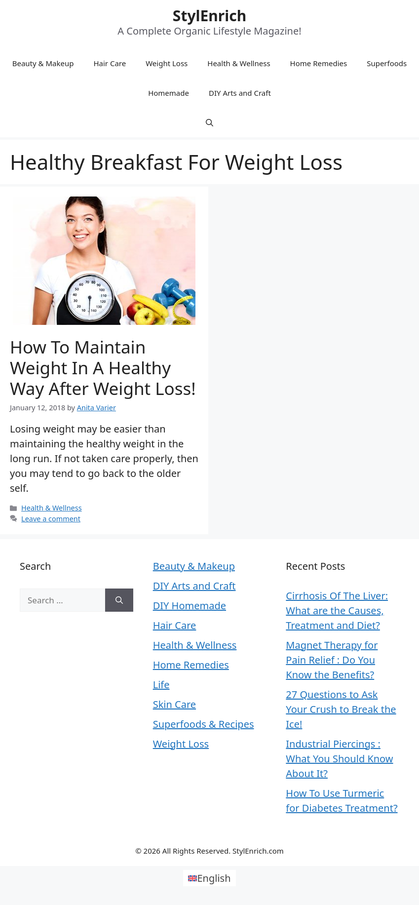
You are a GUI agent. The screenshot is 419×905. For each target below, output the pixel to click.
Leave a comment (50, 518)
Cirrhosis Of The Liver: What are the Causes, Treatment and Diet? (337, 610)
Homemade (168, 93)
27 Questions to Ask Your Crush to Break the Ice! (341, 709)
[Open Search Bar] (209, 122)
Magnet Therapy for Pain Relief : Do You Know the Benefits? (332, 659)
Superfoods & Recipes (203, 724)
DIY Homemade (189, 605)
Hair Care (109, 63)
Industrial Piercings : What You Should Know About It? (339, 758)
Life (161, 684)
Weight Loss (167, 63)
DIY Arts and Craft (240, 93)
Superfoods (387, 63)
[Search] (119, 600)
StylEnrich (209, 15)
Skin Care (174, 704)
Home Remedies (318, 63)
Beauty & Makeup (43, 63)
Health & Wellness (238, 63)
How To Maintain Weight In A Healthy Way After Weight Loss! (103, 367)
